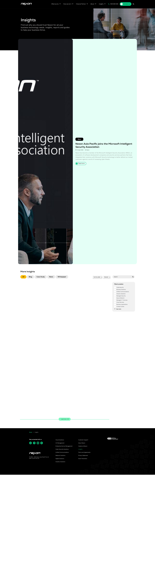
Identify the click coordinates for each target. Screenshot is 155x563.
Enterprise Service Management (63, 446)
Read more (81, 163)
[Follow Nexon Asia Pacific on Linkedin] (31, 443)
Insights (80, 449)
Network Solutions (60, 455)
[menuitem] (56, 4)
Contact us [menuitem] (125, 4)
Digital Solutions (59, 458)
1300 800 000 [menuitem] (113, 4)
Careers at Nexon (82, 446)
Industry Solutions (60, 461)
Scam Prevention (82, 458)
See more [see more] (117, 309)
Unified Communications (62, 452)
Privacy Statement (83, 455)
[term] (119, 287)
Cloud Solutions (59, 440)
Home (30, 432)
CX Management (59, 443)
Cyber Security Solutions (62, 449)
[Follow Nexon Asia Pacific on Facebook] (35, 443)
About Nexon (81, 443)
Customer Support (83, 440)
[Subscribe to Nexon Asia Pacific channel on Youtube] (38, 443)
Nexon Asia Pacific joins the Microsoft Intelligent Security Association (103, 145)
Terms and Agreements (84, 452)
